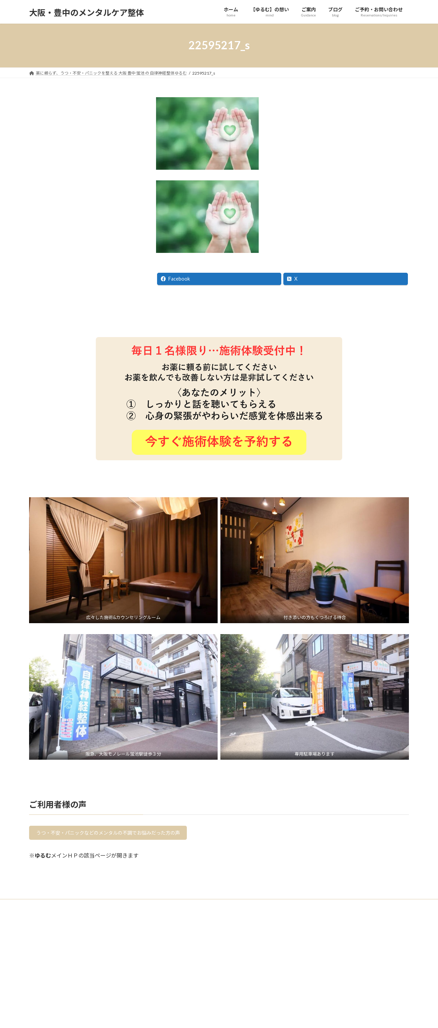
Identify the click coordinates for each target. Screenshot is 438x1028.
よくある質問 (45, 981)
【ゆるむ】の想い (49, 969)
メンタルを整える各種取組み (60, 1017)
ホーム (39, 957)
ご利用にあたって (49, 993)
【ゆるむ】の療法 (49, 1005)
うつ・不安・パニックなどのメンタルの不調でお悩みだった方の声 (119, 834)
